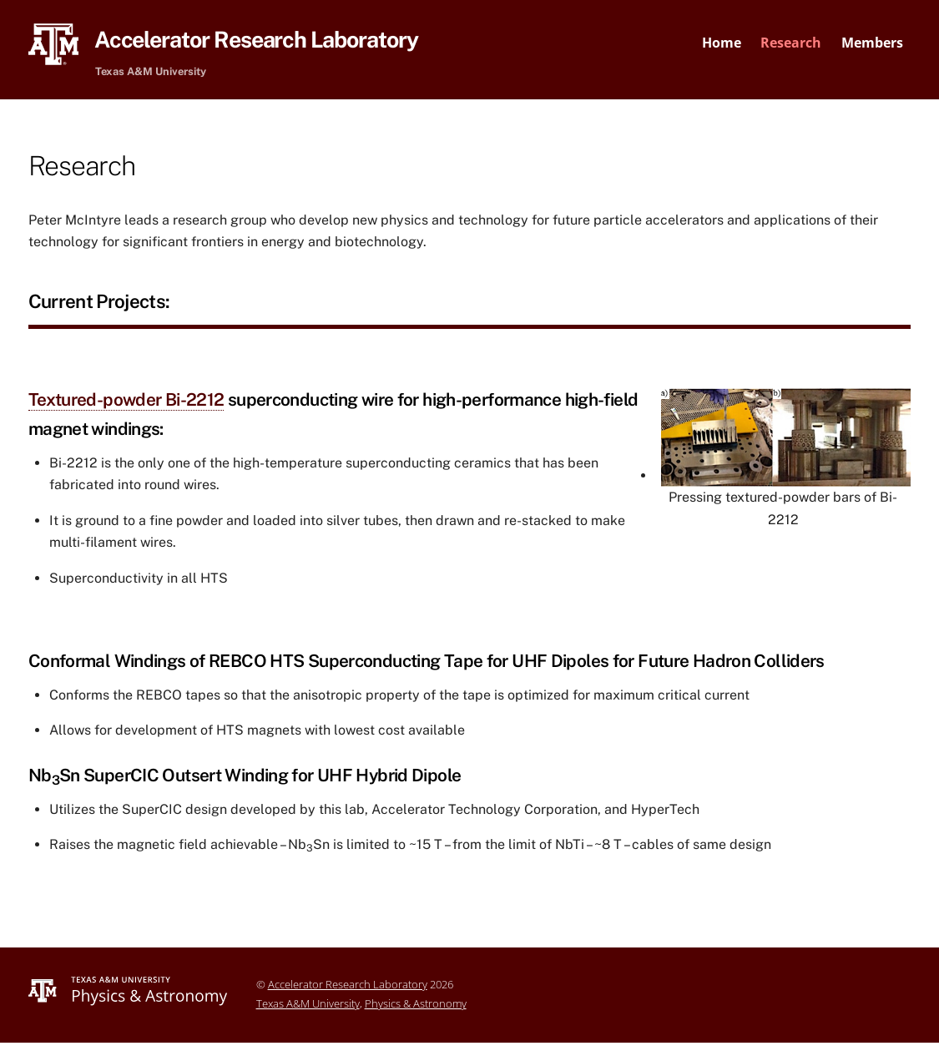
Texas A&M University (308, 1005)
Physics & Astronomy (416, 1005)
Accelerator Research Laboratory (347, 985)
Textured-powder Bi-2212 (126, 401)
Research (790, 42)
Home (721, 42)
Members (872, 42)
